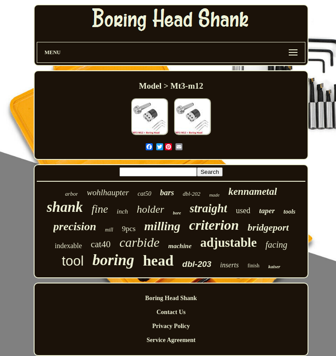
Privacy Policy (171, 326)
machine (180, 245)
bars (167, 192)
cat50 (144, 193)
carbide (139, 242)
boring (113, 260)
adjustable (228, 242)
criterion (214, 225)
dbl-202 (191, 193)
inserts (229, 265)
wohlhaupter (108, 192)
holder (150, 209)
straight (209, 208)
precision (74, 226)
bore (177, 213)
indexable (68, 245)
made (214, 194)
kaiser (274, 266)
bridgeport (268, 227)
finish (253, 266)
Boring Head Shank (171, 298)
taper (267, 211)
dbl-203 (197, 264)
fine (99, 209)
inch (122, 211)
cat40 (100, 244)
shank (65, 207)
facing (276, 244)
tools (289, 211)
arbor (71, 193)
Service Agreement (171, 340)
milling (162, 226)
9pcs (129, 229)
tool (73, 261)
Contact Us (171, 312)
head (158, 260)
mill (109, 230)
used (243, 210)
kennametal (252, 191)
